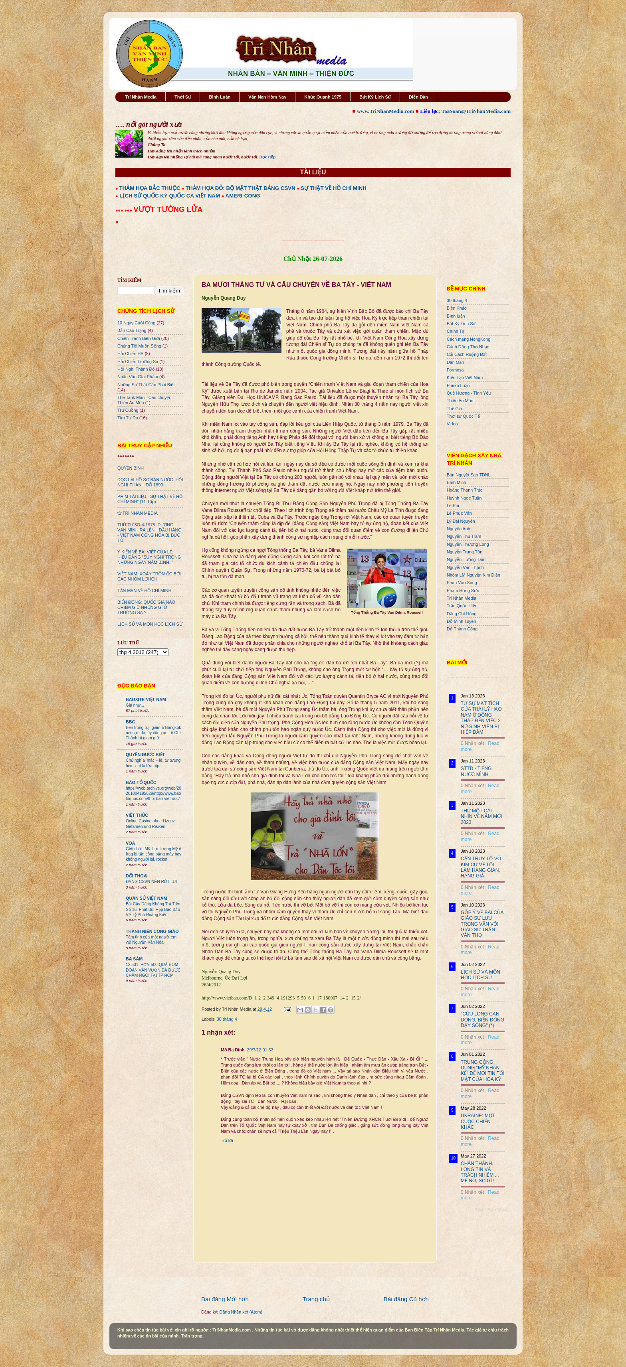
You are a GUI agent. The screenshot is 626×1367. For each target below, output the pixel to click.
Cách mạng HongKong (468, 339)
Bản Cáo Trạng (132, 330)
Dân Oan (455, 362)
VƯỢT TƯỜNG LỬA (167, 209)
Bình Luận (219, 97)
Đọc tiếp (267, 156)
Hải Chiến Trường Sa (137, 361)
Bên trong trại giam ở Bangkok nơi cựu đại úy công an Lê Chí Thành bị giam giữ (153, 733)
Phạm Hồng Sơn (463, 590)
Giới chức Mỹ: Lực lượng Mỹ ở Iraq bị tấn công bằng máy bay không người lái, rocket (153, 854)
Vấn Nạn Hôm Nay (267, 97)
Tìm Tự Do (127, 417)
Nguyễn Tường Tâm (466, 559)
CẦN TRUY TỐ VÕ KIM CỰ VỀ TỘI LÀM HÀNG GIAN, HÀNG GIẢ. (481, 867)
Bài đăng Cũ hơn (406, 1299)
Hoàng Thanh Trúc (464, 490)
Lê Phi (453, 505)
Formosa (455, 369)
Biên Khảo (457, 308)
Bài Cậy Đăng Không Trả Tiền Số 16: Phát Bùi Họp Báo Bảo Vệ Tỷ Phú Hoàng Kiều (153, 909)
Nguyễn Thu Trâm (464, 536)
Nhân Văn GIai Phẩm (137, 376)
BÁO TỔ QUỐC (141, 782)
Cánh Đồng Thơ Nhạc (468, 346)
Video (452, 423)
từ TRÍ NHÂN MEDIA (137, 513)
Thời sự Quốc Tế (463, 416)
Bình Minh (456, 482)
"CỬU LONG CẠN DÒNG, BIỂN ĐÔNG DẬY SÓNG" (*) (482, 1019)
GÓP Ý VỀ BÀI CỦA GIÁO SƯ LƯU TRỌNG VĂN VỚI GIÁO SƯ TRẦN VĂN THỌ (482, 924)
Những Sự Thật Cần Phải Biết (145, 384)
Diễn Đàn (418, 97)
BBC (130, 721)
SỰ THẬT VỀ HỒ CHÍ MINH (333, 188)
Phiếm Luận (458, 385)
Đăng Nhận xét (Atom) (241, 1312)
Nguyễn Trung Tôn (464, 551)
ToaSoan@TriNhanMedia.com (476, 111)
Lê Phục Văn (459, 513)
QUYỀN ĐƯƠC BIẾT (145, 754)
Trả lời (227, 1140)
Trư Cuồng (128, 410)
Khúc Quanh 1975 (322, 97)
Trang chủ (316, 1299)
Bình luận (456, 316)
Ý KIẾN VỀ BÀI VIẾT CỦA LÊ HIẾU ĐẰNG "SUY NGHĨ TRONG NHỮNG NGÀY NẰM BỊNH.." (149, 557)
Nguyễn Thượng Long (468, 544)
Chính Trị (455, 331)
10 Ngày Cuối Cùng (136, 322)
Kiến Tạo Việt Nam (465, 377)
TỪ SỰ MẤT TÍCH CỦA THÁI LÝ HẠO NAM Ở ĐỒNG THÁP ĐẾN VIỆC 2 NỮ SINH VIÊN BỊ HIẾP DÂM (481, 718)
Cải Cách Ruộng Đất (467, 354)
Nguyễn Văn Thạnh (465, 567)
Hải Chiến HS (130, 353)
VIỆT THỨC (137, 815)
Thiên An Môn (460, 400)
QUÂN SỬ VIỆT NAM (146, 898)
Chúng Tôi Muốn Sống (139, 346)
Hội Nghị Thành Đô (136, 369)
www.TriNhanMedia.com (385, 111)
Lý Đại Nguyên (461, 521)
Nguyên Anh (458, 528)
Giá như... (135, 705)
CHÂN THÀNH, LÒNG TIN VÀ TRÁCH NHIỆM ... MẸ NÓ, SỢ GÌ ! (480, 1172)
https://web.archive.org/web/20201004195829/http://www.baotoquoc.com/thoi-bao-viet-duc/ (153, 793)
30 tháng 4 (227, 1019)
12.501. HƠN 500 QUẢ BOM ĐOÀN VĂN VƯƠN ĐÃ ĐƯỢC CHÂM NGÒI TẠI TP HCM (153, 970)
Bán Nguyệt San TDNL (469, 474)
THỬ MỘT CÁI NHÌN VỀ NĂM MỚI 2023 (481, 816)
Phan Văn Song (462, 582)
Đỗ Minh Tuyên (461, 621)
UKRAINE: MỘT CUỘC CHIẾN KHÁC (478, 1121)
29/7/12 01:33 (260, 1049)
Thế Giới (455, 408)
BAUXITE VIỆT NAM (146, 699)
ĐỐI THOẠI (137, 875)
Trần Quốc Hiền (462, 605)
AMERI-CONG (242, 196)
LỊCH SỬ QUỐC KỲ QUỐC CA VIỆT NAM (169, 196)
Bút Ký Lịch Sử (375, 97)
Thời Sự (182, 97)
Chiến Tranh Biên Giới (138, 338)
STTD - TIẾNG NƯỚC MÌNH (476, 771)
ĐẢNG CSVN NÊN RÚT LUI (151, 881)
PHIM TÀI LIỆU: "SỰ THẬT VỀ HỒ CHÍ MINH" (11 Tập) (149, 499)
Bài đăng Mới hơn (225, 1299)
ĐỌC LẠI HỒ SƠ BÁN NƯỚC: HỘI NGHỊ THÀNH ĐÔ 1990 (150, 482)
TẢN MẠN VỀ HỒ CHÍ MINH (144, 590)
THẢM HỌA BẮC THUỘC (149, 188)
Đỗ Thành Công (462, 628)
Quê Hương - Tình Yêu (469, 393)
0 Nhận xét (472, 743)
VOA (130, 843)
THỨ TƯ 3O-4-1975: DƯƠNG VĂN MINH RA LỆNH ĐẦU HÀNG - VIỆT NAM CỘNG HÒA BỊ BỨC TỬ (149, 532)
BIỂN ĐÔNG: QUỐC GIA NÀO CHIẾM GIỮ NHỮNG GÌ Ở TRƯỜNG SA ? (146, 607)
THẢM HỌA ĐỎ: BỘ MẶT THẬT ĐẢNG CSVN (240, 188)
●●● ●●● (124, 210)
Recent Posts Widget (492, 1209)
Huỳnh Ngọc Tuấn (464, 498)
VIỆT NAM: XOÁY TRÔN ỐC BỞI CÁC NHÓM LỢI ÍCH (149, 576)
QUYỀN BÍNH (130, 468)
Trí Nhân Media (140, 97)
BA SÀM (134, 958)
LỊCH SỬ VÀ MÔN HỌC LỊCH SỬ (149, 624)
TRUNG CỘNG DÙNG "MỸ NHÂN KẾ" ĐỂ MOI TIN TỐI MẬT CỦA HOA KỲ (483, 1070)
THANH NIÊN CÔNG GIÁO (152, 931)
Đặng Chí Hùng (461, 613)
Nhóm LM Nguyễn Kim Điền (473, 575)
